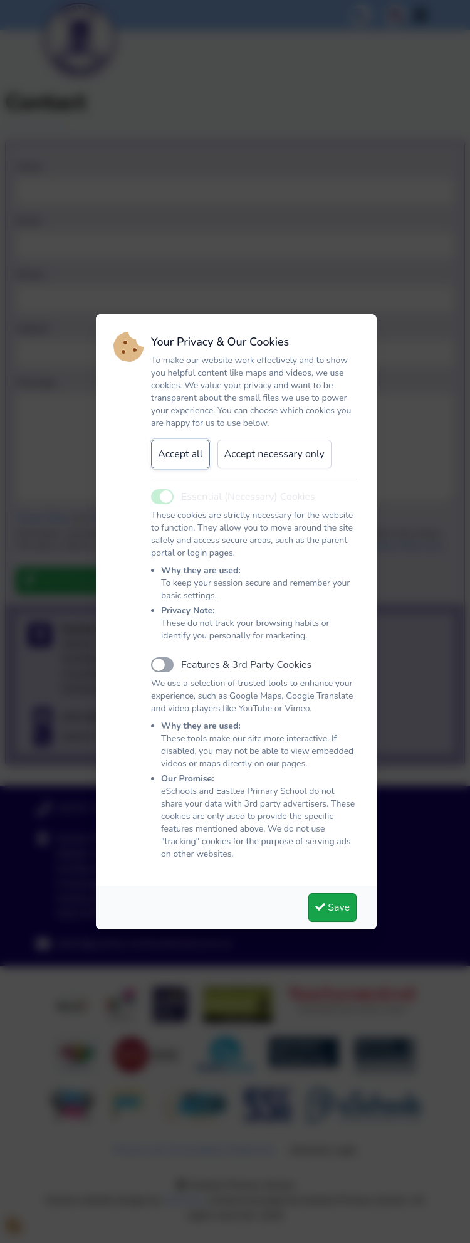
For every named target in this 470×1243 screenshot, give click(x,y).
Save (332, 907)
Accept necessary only (274, 454)
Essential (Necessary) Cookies (248, 497)
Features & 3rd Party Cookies (246, 665)
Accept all (180, 454)
